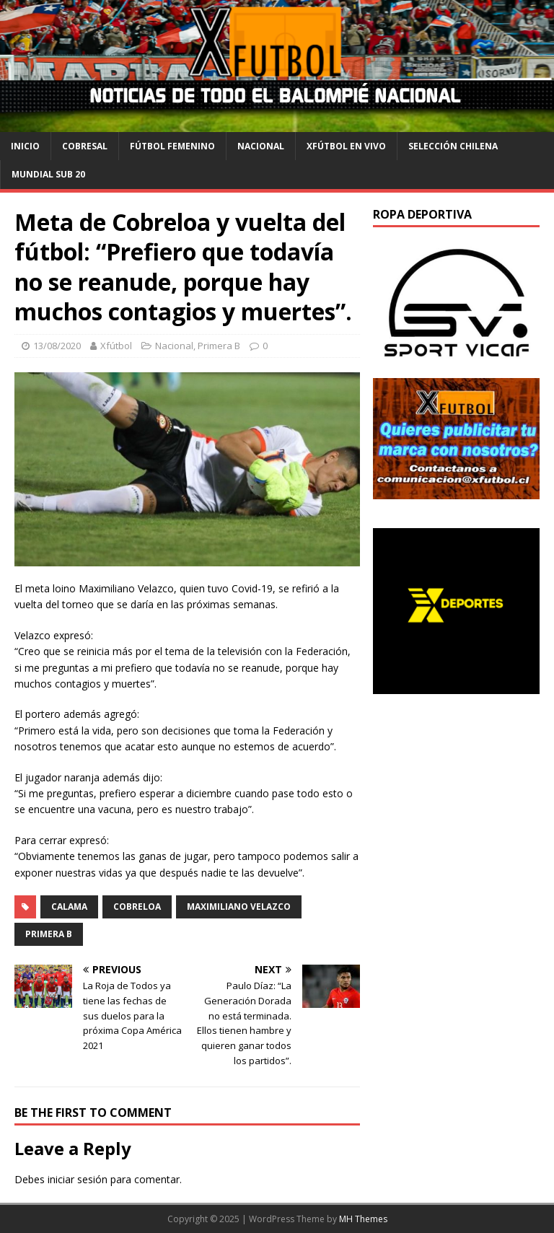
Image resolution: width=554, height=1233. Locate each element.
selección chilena (453, 146)
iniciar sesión (77, 1179)
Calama (69, 906)
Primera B (219, 345)
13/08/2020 (57, 345)
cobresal (84, 146)
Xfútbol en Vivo (346, 146)
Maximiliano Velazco (239, 906)
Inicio (25, 146)
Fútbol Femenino (172, 146)
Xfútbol (116, 345)
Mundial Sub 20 (48, 174)
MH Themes (363, 1219)
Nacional (260, 146)
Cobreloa (137, 906)
